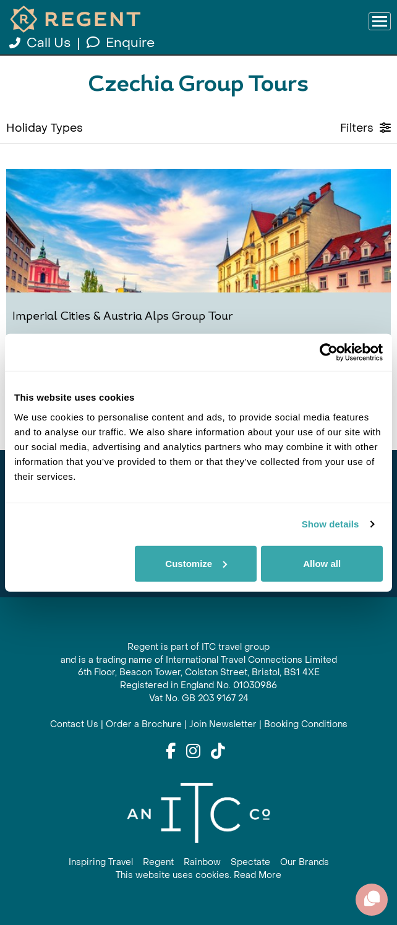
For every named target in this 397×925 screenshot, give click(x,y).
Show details (330, 524)
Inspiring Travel (101, 862)
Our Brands (304, 862)
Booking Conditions (306, 724)
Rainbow (202, 862)
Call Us (41, 43)
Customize (196, 563)
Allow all (322, 563)
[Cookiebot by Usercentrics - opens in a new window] (329, 352)
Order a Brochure (144, 724)
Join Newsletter (223, 724)
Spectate (250, 862)
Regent (158, 862)
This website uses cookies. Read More (198, 875)
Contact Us (74, 724)
